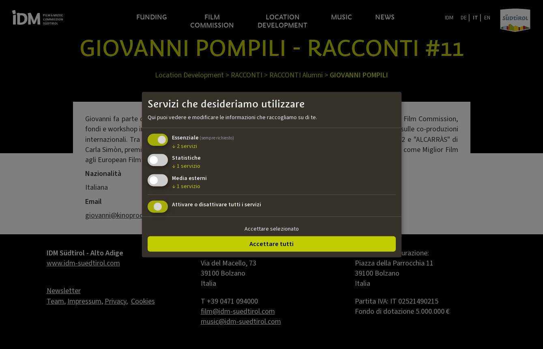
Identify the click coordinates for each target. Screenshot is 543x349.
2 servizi (184, 146)
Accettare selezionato (272, 229)
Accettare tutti (271, 243)
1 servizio (186, 166)
